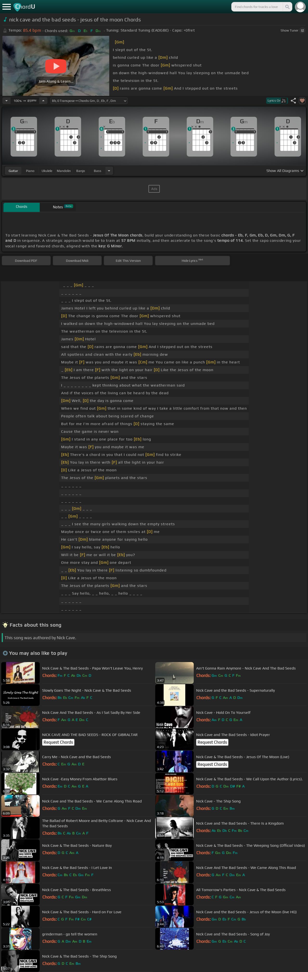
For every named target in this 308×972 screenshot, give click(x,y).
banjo (80, 171)
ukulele (47, 171)
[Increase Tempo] (43, 100)
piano (30, 171)
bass (97, 171)
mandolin (64, 171)
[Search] (287, 7)
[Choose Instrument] (109, 170)
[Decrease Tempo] (6, 100)
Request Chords (58, 742)
